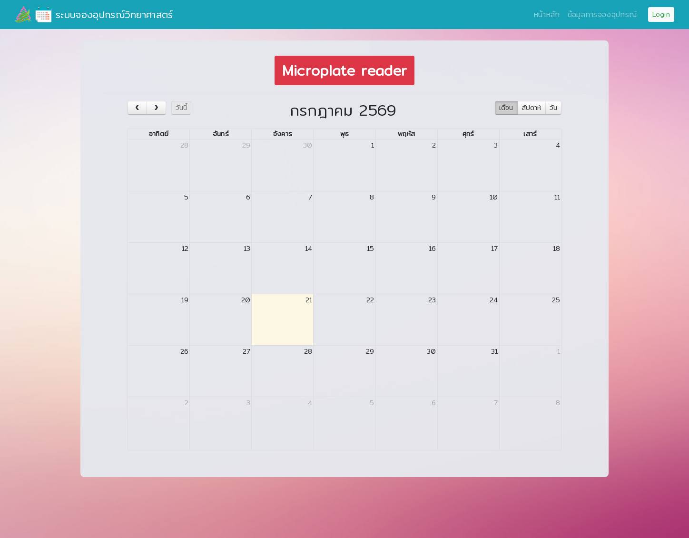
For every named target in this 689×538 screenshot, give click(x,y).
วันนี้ (181, 107)
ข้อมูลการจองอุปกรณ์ (602, 14)
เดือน (506, 107)
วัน (553, 107)
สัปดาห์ (531, 107)
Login (661, 14)
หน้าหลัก (547, 14)
